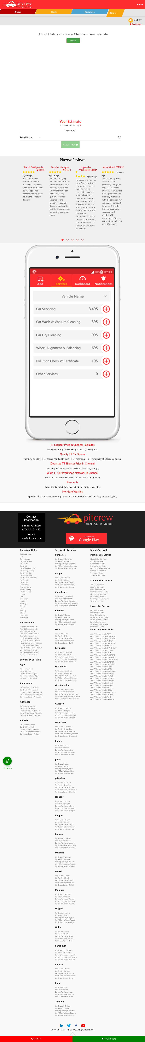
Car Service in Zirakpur (63, 1006)
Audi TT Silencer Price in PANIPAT (101, 695)
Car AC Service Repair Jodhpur (65, 808)
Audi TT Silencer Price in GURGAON (102, 662)
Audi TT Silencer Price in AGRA (100, 634)
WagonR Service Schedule (28, 627)
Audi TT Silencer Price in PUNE (100, 697)
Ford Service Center (97, 561)
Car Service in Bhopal (62, 578)
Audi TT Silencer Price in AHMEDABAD (103, 636)
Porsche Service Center (98, 596)
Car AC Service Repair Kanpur (65, 827)
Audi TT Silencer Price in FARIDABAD (102, 655)
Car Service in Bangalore (63, 559)
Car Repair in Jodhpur (62, 804)
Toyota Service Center (97, 575)
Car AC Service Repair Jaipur (64, 771)
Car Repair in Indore (62, 748)
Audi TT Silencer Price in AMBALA (101, 641)
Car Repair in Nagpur (62, 915)
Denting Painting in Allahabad (30, 711)
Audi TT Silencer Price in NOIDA (101, 690)
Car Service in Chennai (62, 615)
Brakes (22, 594)
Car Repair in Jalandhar (63, 785)
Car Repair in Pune (61, 990)
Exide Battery (24, 585)
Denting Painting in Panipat (64, 973)
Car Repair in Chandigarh (63, 599)
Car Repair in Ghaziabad (63, 673)
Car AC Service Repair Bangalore (66, 566)
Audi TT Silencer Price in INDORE (101, 667)
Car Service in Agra (26, 669)
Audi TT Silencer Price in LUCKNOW (102, 678)
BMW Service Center (97, 587)
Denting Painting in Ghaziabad (65, 676)
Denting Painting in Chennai (64, 620)
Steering (23, 611)
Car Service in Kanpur (62, 820)
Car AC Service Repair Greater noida (67, 696)
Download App (25, 559)
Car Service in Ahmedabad (29, 688)
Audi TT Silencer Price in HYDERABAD (103, 664)
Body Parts (23, 615)
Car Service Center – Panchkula (65, 960)
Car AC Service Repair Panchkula (66, 957)
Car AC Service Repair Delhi (64, 641)
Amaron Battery (25, 587)
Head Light (23, 603)
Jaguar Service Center (97, 589)
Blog (21, 557)
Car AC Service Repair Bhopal (65, 585)
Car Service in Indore (62, 745)
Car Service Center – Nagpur (64, 922)
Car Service (24, 564)
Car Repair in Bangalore (63, 561)
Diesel (73, 40)
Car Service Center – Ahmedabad (31, 697)
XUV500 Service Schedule (28, 655)
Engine (22, 608)
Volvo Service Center (97, 601)
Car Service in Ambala (27, 725)
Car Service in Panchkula (63, 950)
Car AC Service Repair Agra (29, 676)
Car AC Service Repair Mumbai (65, 901)
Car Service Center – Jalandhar (65, 792)
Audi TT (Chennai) (70, 125)
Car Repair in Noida (61, 934)
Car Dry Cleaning (25, 573)
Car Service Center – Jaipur (64, 773)
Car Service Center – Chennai (65, 624)
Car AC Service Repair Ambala (30, 732)
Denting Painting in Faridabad (65, 657)
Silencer (22, 613)
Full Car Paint (24, 580)
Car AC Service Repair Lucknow (65, 845)
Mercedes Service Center (98, 594)
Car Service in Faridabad (63, 652)
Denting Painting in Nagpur (64, 918)
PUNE (121, 167)
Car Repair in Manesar (62, 859)
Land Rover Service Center (99, 592)
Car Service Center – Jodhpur (65, 811)
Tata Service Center (97, 573)
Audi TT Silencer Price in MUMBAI (101, 685)
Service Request (25, 554)
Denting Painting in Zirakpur (64, 1011)
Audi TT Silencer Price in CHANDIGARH (103, 648)
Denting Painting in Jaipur (63, 769)
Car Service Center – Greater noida (67, 699)
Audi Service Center (97, 585)
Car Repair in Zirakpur (62, 1008)
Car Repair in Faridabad (63, 654)
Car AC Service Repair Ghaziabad (66, 678)
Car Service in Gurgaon (63, 708)
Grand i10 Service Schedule (29, 638)
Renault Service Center (98, 571)
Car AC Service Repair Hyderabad (66, 734)
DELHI (42, 170)
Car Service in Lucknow (63, 838)
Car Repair (23, 566)
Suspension (24, 599)
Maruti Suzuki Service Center (100, 568)
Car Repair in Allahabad (28, 708)
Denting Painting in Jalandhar (65, 787)
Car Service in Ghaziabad (63, 671)
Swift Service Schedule (27, 631)
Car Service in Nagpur (62, 913)
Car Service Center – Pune (64, 997)
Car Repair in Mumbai (62, 897)
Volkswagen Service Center (99, 599)
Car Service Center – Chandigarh (66, 606)
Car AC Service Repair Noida (64, 938)
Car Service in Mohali (62, 876)
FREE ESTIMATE (8, 767)
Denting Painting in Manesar (65, 862)
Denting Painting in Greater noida (66, 694)
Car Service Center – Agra (28, 678)
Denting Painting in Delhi (63, 638)
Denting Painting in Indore (64, 750)
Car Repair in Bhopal (62, 580)
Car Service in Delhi (61, 634)
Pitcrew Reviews (72, 160)
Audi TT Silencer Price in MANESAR (102, 681)
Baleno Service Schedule (28, 636)
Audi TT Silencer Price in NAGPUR (101, 688)
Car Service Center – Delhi (64, 643)
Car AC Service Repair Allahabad (31, 713)
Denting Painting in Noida (64, 936)
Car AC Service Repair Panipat (65, 976)
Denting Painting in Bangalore (65, 564)
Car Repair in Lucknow (62, 841)
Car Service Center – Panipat (64, 978)
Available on (86, 538)
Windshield (24, 618)
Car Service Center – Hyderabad (66, 736)
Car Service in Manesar (63, 857)
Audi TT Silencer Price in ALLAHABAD (102, 639)
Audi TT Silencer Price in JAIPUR (101, 669)
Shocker (22, 601)
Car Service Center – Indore (64, 755)
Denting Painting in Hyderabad (65, 731)
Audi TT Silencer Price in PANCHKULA (103, 692)
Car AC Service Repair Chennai (65, 622)
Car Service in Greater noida (64, 689)
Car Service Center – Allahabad (30, 715)
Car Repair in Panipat (62, 971)
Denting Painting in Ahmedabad (31, 692)
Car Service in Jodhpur (62, 801)
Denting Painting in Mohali (64, 880)
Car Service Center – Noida (64, 941)
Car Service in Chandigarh (64, 596)
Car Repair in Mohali (62, 878)
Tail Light (23, 606)
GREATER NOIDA (89, 170)
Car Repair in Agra (26, 671)
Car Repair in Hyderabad (63, 729)
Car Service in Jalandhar (63, 783)
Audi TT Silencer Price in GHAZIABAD (102, 657)
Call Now (36, 1038)
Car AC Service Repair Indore (65, 752)
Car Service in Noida (62, 931)
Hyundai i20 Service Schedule (30, 641)
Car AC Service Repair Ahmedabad (31, 695)
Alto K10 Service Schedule (28, 629)
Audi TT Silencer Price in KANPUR (101, 676)
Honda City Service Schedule (29, 645)
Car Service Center (26, 561)
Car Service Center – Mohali (64, 885)
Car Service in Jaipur (62, 764)
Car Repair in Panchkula (63, 953)
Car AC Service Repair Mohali (65, 883)
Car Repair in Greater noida (64, 692)
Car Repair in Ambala (27, 727)
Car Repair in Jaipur (61, 766)
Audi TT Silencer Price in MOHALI (101, 683)
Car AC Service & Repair (28, 568)
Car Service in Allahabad (28, 706)
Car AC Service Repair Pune (64, 994)
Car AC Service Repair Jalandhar (66, 790)
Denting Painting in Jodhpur (64, 806)
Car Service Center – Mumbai (65, 904)
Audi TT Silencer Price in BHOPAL (101, 646)
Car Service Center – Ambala (29, 734)
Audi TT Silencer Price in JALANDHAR (102, 671)
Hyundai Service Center (98, 566)
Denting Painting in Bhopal (64, 582)
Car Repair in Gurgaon (62, 710)
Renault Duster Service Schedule (31, 648)
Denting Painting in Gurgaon (65, 713)
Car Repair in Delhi (61, 636)
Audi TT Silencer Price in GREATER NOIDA (104, 660)
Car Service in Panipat (62, 969)
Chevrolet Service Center (98, 559)
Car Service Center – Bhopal (64, 587)
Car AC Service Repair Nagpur (65, 920)
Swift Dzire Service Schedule (29, 634)
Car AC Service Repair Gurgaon (65, 715)
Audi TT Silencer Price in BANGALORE (103, 643)
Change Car (135, 24)
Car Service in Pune (61, 987)
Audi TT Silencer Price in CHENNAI (101, 650)
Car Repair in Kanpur (62, 822)
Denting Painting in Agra (28, 673)
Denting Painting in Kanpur (64, 824)
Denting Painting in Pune (63, 992)
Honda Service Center (97, 564)
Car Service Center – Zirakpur (65, 1015)
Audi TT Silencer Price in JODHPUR (102, 674)
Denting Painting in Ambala (29, 729)
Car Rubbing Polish (26, 575)
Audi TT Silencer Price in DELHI (100, 653)
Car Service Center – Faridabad (65, 662)
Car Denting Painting (27, 571)
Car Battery (24, 582)
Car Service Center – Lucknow (65, 848)
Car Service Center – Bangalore (65, 568)
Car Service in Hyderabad (63, 727)
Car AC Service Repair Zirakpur (65, 1013)
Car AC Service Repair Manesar (65, 864)
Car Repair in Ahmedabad (28, 690)
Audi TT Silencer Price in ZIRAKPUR (102, 699)
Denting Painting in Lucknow (65, 843)
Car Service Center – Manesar (65, 866)
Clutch (22, 596)
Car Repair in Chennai (62, 617)
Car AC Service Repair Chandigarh (66, 603)
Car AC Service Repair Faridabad (66, 659)
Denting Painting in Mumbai (64, 899)
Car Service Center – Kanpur (64, 829)
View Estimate (109, 1038)
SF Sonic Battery (25, 589)
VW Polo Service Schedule (28, 650)
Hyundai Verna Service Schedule (31, 643)
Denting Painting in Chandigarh (65, 601)
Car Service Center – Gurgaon (65, 717)
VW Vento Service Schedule (29, 652)
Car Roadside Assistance (28, 578)
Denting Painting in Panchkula (65, 955)
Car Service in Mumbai (62, 894)
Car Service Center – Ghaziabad (65, 680)
